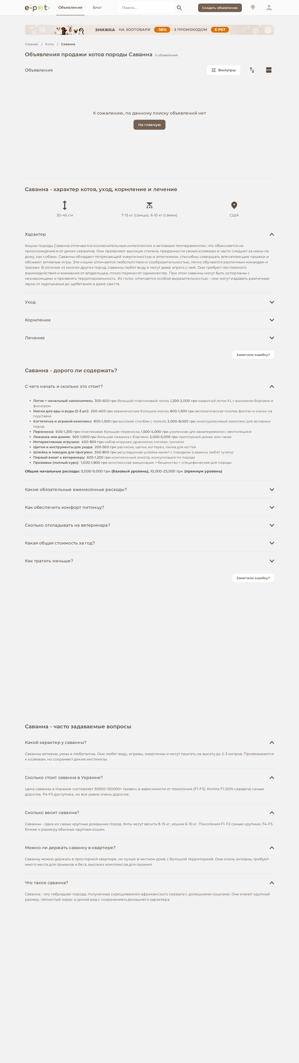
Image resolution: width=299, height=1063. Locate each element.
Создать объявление (220, 8)
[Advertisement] (149, 396)
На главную (149, 125)
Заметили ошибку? (253, 355)
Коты (49, 44)
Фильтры (224, 70)
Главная (31, 44)
